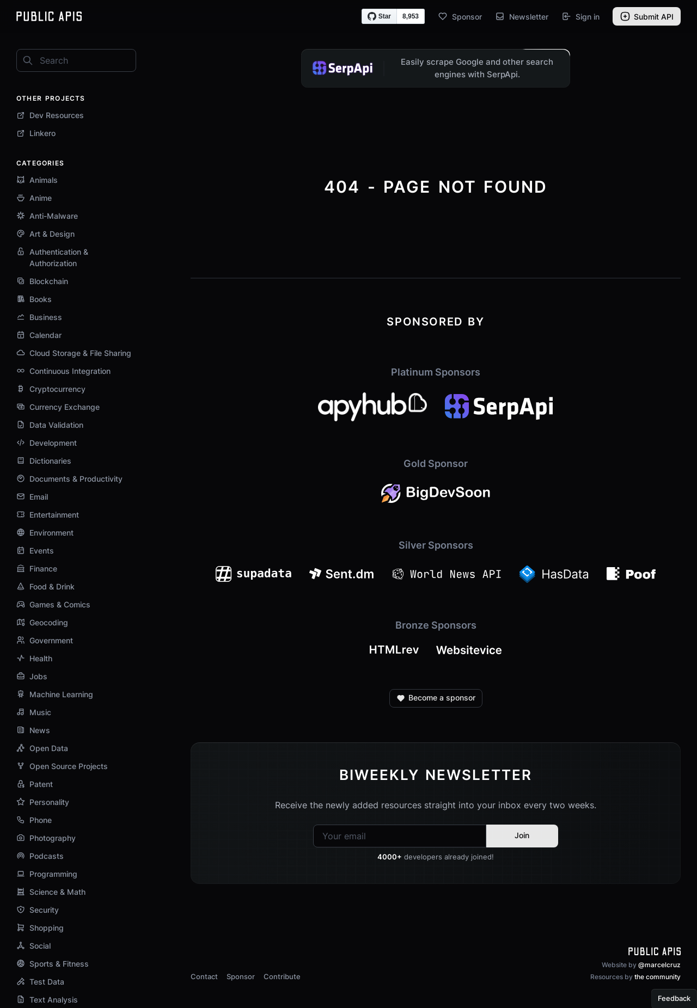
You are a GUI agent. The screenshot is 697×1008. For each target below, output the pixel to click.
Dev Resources (50, 115)
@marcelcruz (659, 965)
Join (522, 835)
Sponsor (460, 16)
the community (657, 977)
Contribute (282, 976)
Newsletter (521, 16)
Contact (204, 976)
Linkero (36, 133)
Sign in (580, 16)
